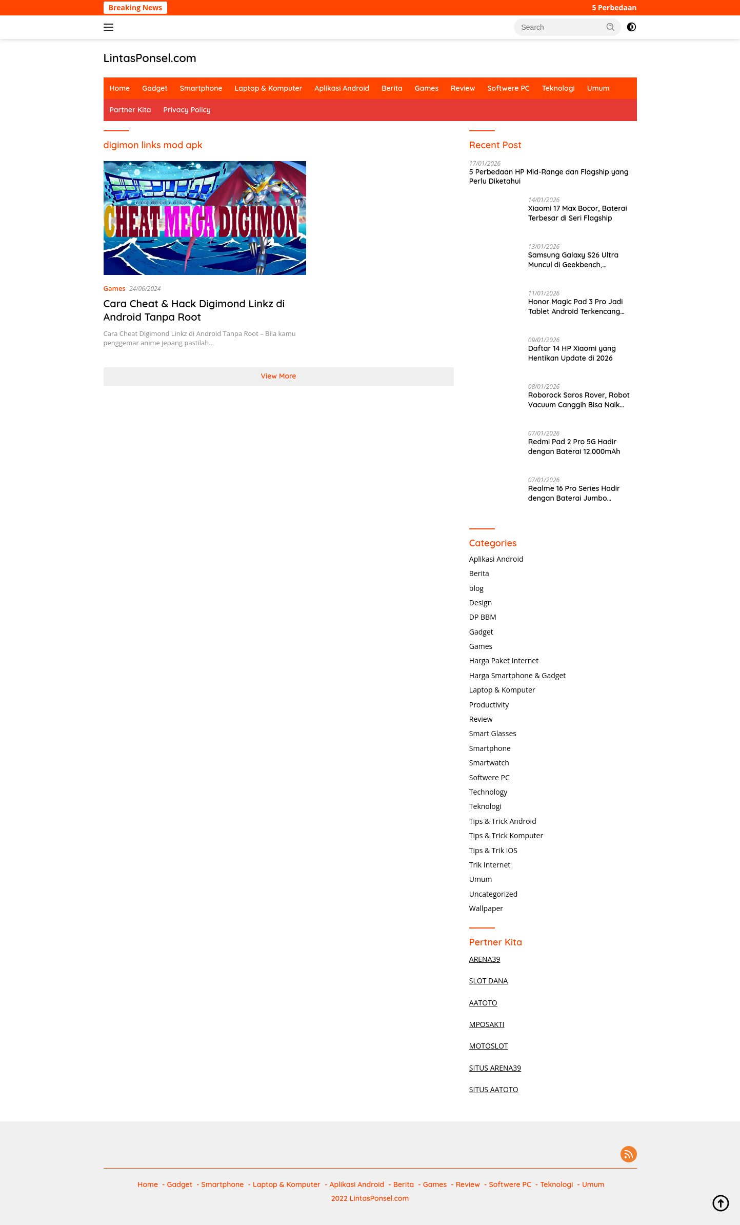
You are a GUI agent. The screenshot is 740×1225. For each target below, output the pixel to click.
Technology (488, 792)
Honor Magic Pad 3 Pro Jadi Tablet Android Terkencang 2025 (575, 306)
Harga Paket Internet (503, 660)
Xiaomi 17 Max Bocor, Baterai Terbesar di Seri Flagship (577, 213)
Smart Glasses (492, 733)
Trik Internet (489, 865)
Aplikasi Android (342, 88)
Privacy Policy (187, 109)
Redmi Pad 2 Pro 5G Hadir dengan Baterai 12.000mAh (574, 446)
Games (426, 88)
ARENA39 (485, 959)
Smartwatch (489, 762)
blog (476, 588)
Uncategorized (493, 894)
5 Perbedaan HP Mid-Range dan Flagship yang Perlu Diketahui (549, 176)
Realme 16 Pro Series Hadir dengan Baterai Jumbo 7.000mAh (574, 493)
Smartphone (201, 88)
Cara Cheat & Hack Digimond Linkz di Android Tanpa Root (194, 310)
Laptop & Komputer (269, 88)
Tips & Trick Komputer (506, 835)
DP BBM (482, 617)
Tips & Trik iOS (493, 850)
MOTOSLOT (488, 1046)
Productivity (489, 704)
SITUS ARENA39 (495, 1068)
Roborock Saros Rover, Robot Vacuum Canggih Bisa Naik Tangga (579, 399)
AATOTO (483, 1002)
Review (463, 88)
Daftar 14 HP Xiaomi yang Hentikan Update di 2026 (572, 353)
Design (480, 602)
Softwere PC (508, 88)
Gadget (154, 88)
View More (278, 376)
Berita (392, 88)
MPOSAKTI (487, 1024)
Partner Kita (130, 109)
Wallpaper (486, 908)
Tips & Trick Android (502, 821)
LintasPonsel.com (150, 58)
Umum (598, 88)
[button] (611, 26)
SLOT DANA (488, 980)
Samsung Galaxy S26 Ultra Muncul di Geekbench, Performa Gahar (573, 259)
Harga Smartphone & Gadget (517, 675)
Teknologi (558, 88)
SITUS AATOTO (493, 1089)
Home (120, 88)
